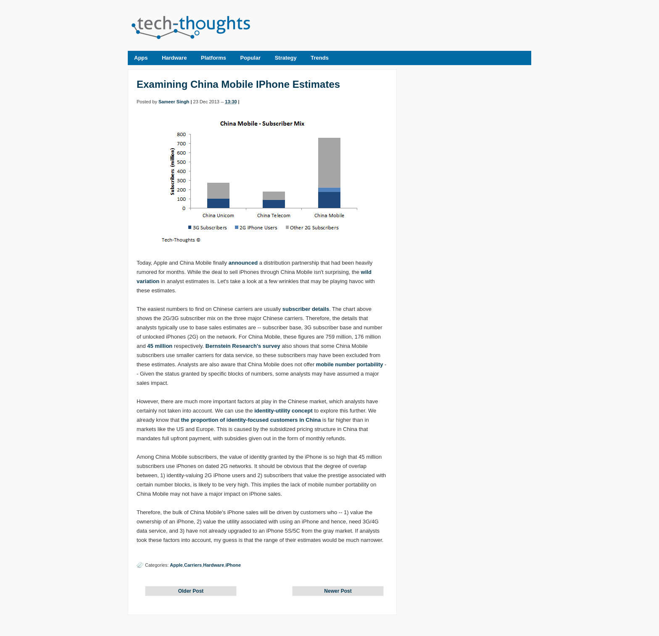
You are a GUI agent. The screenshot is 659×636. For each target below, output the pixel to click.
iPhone (233, 565)
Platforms (213, 58)
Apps (141, 58)
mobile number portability (349, 364)
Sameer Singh (173, 101)
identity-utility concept (283, 410)
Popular (250, 58)
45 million (159, 346)
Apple (176, 565)
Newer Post (337, 591)
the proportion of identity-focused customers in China (251, 420)
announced (243, 263)
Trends (320, 58)
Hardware (174, 58)
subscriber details (305, 309)
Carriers (193, 565)
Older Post (191, 591)
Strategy (286, 58)
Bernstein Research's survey (243, 346)
